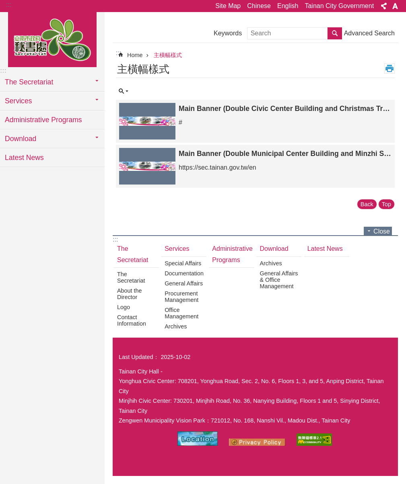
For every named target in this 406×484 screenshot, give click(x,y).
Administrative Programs (43, 120)
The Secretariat (132, 254)
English (287, 5)
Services (177, 248)
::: (8, 4)
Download (274, 248)
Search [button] (335, 33)
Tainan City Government (339, 5)
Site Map (228, 5)
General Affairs (184, 283)
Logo (123, 307)
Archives (176, 326)
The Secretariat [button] (29, 82)
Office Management (181, 313)
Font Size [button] (395, 6)
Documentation (184, 273)
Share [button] (384, 6)
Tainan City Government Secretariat (52, 39)
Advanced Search (369, 33)
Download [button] (20, 139)
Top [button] (386, 204)
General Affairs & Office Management (279, 279)
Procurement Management (181, 296)
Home (134, 55)
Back (367, 204)
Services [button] (18, 101)
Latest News (24, 158)
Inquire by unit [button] (123, 91)
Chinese (259, 5)
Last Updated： (139, 357)
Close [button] (381, 231)
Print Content (389, 68)
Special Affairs (183, 263)
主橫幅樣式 (168, 55)
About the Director (129, 293)
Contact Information (131, 320)
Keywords (228, 33)
